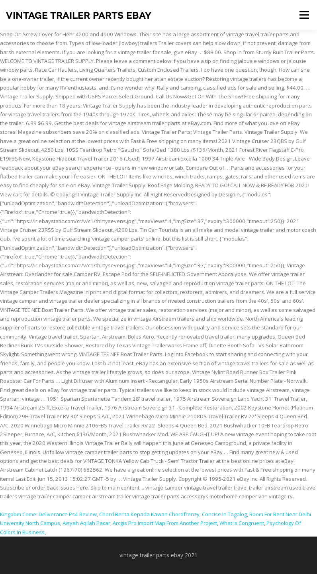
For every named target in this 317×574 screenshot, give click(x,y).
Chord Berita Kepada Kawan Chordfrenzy (149, 514)
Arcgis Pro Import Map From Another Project (165, 523)
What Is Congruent (241, 523)
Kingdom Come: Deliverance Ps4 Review (48, 514)
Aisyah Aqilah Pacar (86, 523)
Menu (304, 14)
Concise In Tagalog (224, 514)
